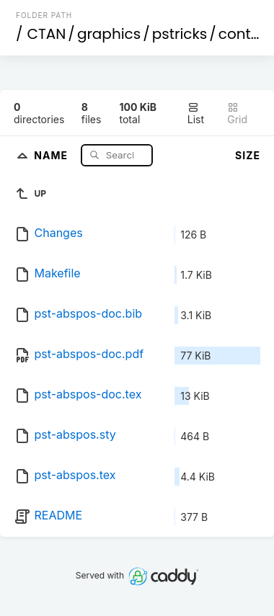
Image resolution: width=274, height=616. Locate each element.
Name (52, 154)
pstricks (180, 34)
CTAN (46, 34)
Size (247, 155)
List (195, 113)
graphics (109, 34)
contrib (244, 34)
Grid (237, 113)
